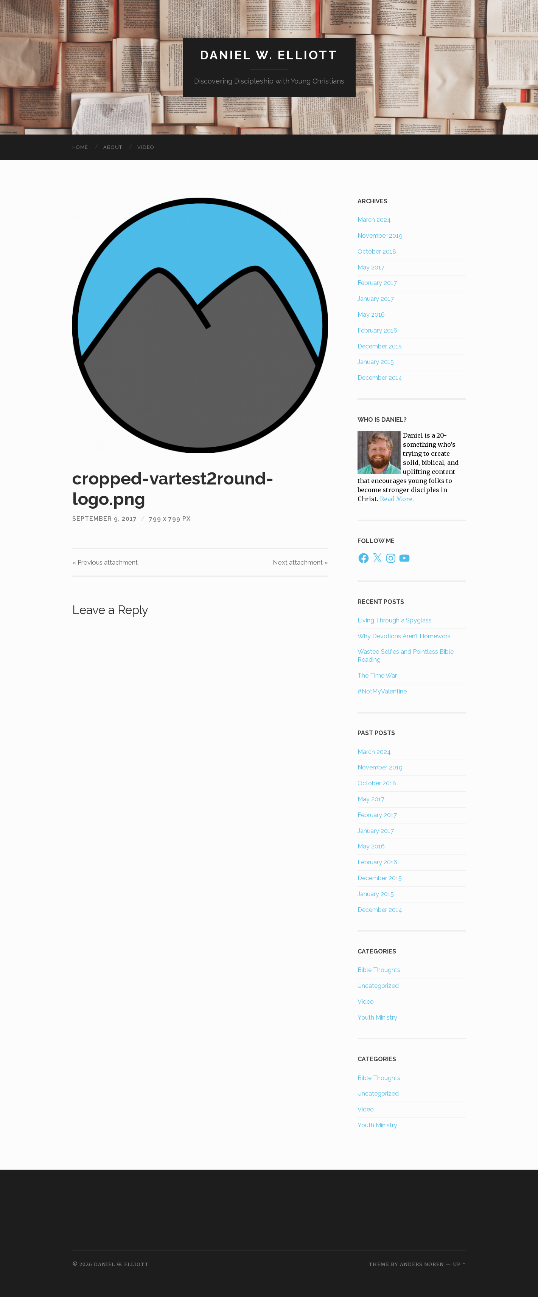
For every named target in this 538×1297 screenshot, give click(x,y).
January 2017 (376, 298)
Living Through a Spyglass (395, 620)
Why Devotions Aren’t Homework (404, 636)
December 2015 (380, 346)
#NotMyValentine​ (382, 691)
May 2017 (371, 267)
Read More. (397, 499)
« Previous (105, 562)
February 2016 (377, 330)
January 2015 (376, 361)
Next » (300, 562)
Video (145, 147)
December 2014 (380, 377)
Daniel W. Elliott (269, 55)
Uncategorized (378, 985)
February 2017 (377, 282)
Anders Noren (422, 1264)
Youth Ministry (377, 1017)
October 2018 (377, 251)
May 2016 (371, 314)
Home (80, 147)
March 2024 (374, 219)
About (112, 147)
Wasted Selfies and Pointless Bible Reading (406, 655)
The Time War (377, 675)
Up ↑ (459, 1264)
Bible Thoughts (379, 970)
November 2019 (380, 235)
